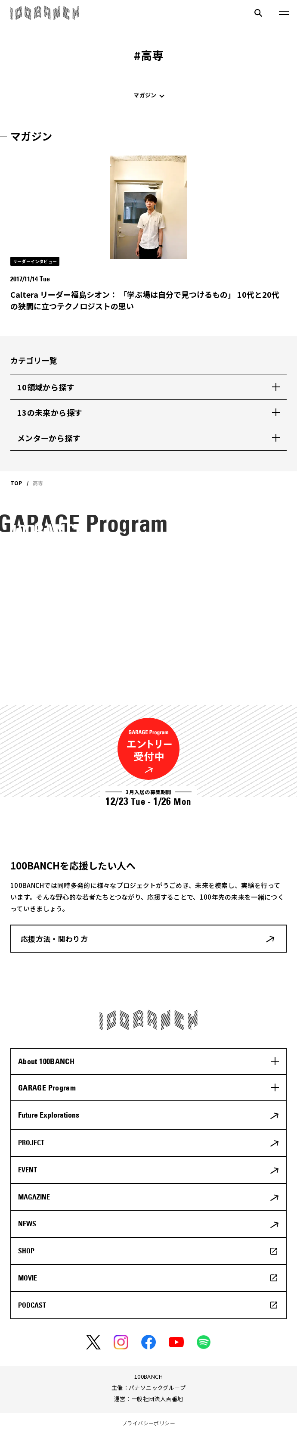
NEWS (27, 1223)
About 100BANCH (46, 1061)
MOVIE (27, 1278)
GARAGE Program (47, 1088)
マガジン (144, 95)
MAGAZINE (34, 1197)
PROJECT (31, 1142)
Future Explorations (48, 1115)
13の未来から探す (49, 412)
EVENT (27, 1169)
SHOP (26, 1250)
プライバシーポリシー (148, 1423)
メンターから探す (48, 437)
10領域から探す (45, 387)
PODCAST (32, 1305)
